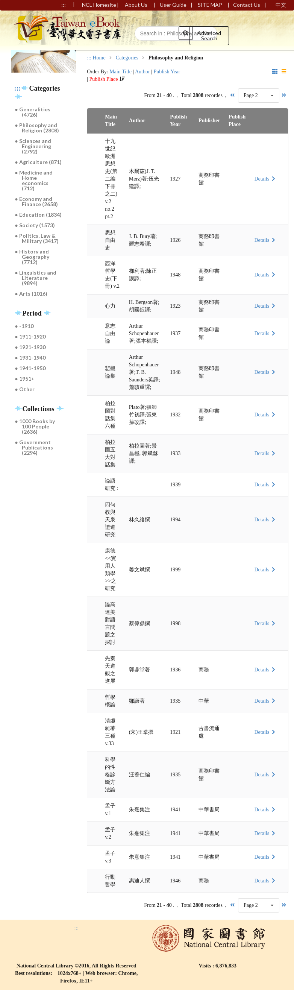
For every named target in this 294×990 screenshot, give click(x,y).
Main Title (120, 71)
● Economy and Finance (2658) (36, 201)
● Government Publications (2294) (34, 447)
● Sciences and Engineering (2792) (33, 146)
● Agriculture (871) (38, 162)
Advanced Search (209, 35)
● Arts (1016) (31, 293)
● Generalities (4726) (32, 112)
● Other (25, 389)
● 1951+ (25, 378)
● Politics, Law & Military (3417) (37, 238)
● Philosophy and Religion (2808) (37, 128)
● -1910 (24, 326)
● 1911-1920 (30, 336)
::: (17, 88)
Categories (127, 58)
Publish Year (166, 71)
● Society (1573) (35, 225)
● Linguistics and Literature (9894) (35, 277)
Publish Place (103, 79)
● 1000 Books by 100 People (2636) (35, 426)
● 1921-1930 (30, 347)
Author (142, 71)
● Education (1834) (38, 214)
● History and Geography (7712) (32, 256)
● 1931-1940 (30, 357)
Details (265, 179)
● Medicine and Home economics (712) (34, 180)
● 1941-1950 (30, 368)
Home (98, 58)
